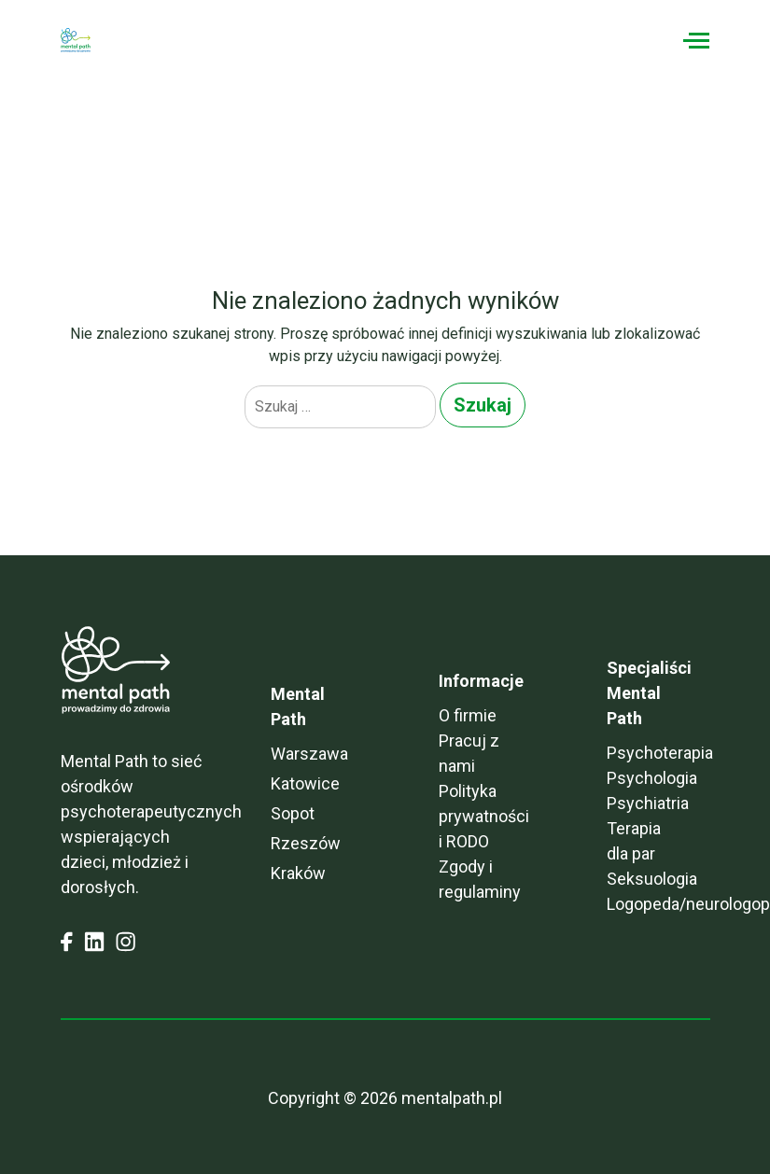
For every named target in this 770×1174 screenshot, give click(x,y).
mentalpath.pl (451, 1098)
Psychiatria (648, 803)
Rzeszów (306, 843)
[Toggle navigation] (696, 40)
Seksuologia (652, 878)
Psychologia (652, 778)
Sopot (293, 813)
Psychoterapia (660, 752)
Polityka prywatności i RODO (484, 816)
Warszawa (309, 753)
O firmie (468, 715)
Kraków (298, 873)
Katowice (305, 783)
